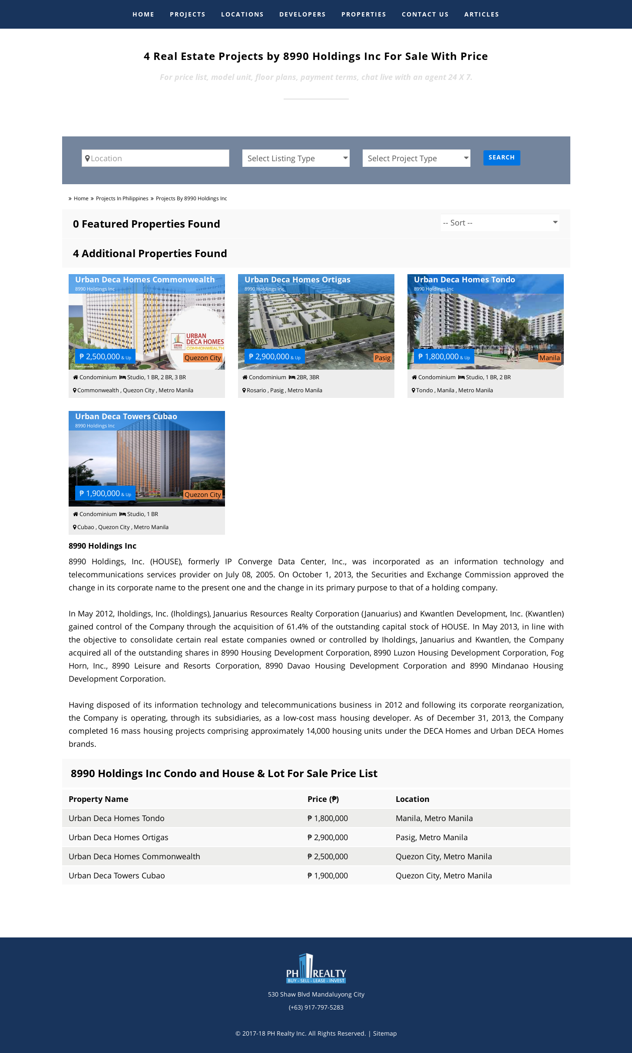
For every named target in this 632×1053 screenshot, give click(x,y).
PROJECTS (188, 14)
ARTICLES (482, 14)
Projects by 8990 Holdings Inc (191, 198)
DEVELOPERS (302, 14)
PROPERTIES (364, 14)
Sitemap (385, 1033)
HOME (143, 14)
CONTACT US (425, 14)
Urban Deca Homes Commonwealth (134, 856)
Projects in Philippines (122, 198)
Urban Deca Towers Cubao (117, 875)
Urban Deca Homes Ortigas (119, 837)
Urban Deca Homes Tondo (117, 818)
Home (81, 198)
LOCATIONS (242, 14)
